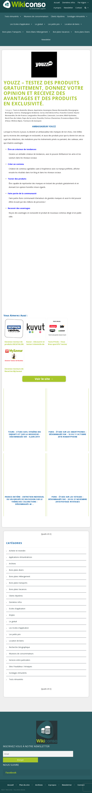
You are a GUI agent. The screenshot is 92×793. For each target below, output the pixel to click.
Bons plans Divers (82, 32)
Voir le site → (44, 379)
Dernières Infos (68, 2)
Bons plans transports (18, 583)
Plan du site (24, 785)
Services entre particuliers (19, 660)
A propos (57, 7)
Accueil (57, 2)
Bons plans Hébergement (19, 576)
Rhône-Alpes (16, 121)
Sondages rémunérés (76, 16)
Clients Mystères (58, 16)
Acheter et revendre (17, 550)
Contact (78, 7)
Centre (17, 113)
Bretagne (9, 113)
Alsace (30, 110)
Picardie (40, 118)
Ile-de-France (21, 115)
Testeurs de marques (32, 121)
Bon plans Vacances (61, 32)
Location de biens (72, 24)
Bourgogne (73, 110)
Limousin (51, 115)
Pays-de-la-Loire (29, 118)
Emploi (12, 615)
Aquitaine (38, 110)
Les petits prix (54, 24)
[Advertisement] (44, 243)
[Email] (38, 754)
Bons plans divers (16, 570)
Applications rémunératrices (20, 557)
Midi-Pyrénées (70, 115)
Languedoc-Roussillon (37, 115)
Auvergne (47, 110)
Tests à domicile (20, 110)
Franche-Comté (66, 113)
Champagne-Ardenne (30, 113)
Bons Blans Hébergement (37, 32)
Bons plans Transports (11, 32)
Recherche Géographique (19, 647)
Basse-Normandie (60, 110)
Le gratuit (39, 24)
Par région (82, 2)
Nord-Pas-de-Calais (13, 118)
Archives (12, 563)
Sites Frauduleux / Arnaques (20, 666)
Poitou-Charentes (52, 118)
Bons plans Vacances (18, 589)
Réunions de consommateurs (36, 16)
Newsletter (68, 7)
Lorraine (59, 115)
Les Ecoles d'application (20, 24)
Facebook (11, 772)
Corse (42, 113)
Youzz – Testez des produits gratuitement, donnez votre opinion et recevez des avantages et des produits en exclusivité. (43, 93)
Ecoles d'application (17, 608)
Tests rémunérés (12, 16)
